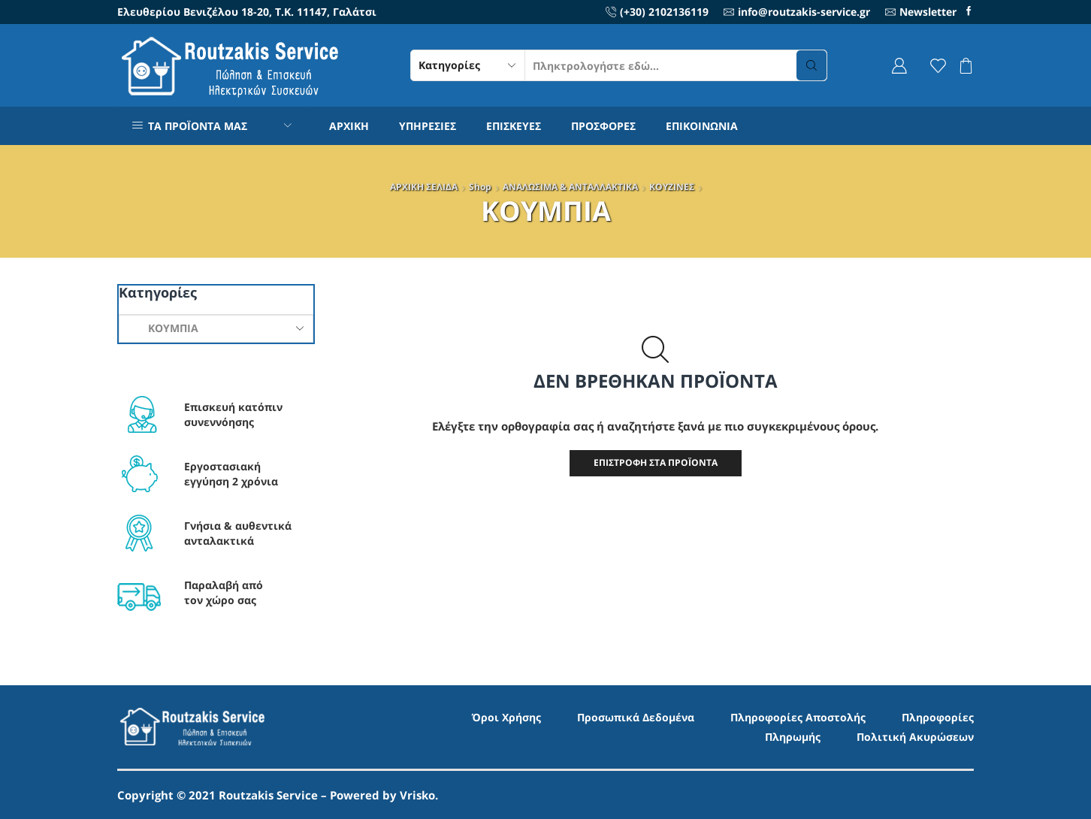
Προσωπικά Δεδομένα (635, 717)
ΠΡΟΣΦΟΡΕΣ (603, 126)
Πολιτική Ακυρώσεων (915, 737)
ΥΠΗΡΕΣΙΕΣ (427, 126)
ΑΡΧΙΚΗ (349, 126)
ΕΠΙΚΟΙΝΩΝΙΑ (702, 126)
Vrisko (417, 794)
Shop (480, 186)
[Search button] (811, 65)
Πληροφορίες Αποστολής (798, 717)
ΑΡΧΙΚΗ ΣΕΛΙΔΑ (424, 186)
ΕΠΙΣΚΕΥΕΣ (513, 126)
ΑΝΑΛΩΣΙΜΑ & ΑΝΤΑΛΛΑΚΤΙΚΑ (570, 186)
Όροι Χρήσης (506, 717)
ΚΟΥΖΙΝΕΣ (671, 186)
